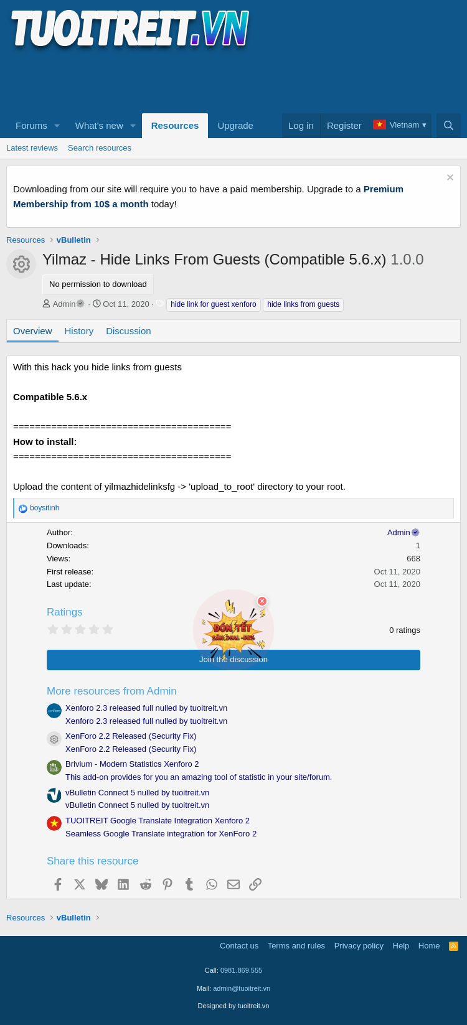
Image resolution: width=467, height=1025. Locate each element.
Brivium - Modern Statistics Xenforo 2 (132, 764)
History (79, 330)
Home (429, 945)
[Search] (448, 125)
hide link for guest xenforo (213, 304)
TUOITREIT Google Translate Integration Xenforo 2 (157, 820)
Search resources (99, 147)
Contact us (239, 945)
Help (401, 945)
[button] (57, 125)
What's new (99, 125)
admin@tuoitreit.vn (241, 988)
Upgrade (235, 125)
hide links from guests (303, 304)
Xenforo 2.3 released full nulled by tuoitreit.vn (146, 708)
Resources (175, 125)
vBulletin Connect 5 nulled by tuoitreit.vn (137, 792)
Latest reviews (32, 147)
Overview (32, 330)
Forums (31, 125)
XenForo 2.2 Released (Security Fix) (130, 736)
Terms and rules (296, 945)
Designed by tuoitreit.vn (234, 1005)
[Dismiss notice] (448, 178)
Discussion (128, 330)
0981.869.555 (241, 970)
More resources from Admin (112, 691)
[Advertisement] (233, 82)
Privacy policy (359, 945)
